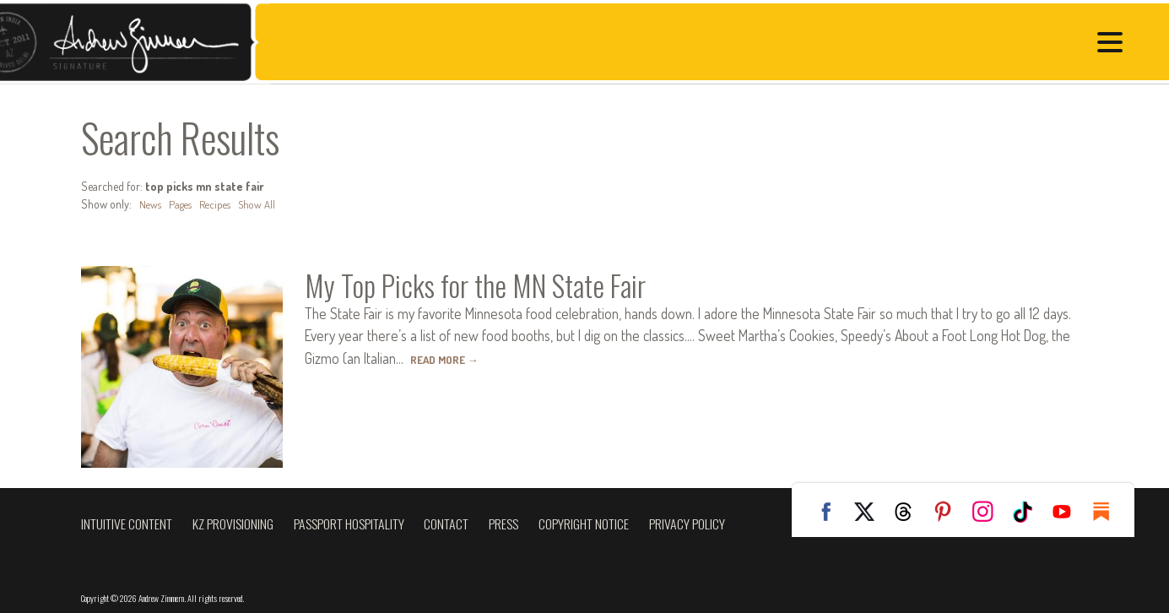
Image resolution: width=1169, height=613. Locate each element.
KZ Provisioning (232, 523)
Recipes (220, 204)
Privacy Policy (687, 523)
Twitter (870, 511)
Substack (1108, 511)
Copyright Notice (583, 523)
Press (503, 523)
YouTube (1068, 511)
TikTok (1029, 511)
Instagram (989, 511)
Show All (265, 204)
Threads (910, 511)
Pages (183, 204)
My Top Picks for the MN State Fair (496, 283)
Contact (446, 523)
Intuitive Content (126, 523)
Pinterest (949, 511)
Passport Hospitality (349, 523)
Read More (447, 358)
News (151, 204)
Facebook (830, 511)
